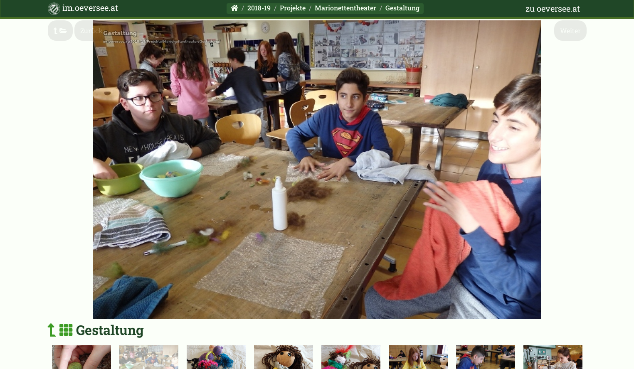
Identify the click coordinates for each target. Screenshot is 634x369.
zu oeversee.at (552, 8)
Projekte (293, 7)
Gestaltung (402, 7)
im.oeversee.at (83, 8)
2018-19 (259, 7)
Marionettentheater (345, 7)
